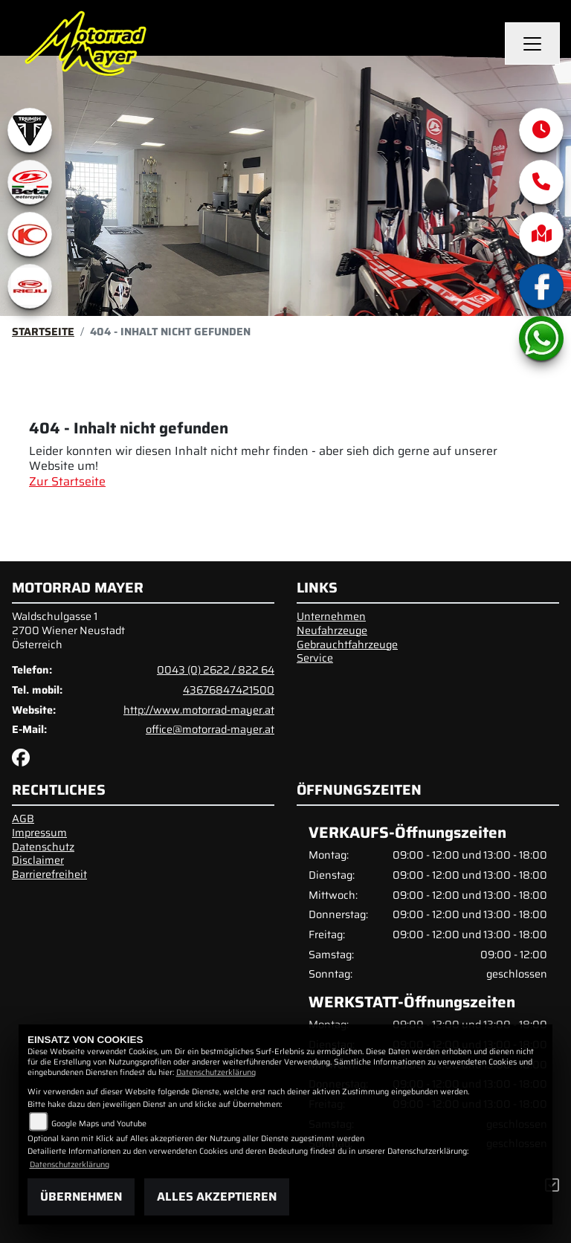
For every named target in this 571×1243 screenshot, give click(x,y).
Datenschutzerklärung (216, 1072)
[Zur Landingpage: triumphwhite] (29, 130)
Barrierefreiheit (49, 874)
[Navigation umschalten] (532, 43)
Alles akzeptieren (217, 1196)
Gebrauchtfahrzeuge (347, 644)
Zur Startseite (67, 481)
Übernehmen (81, 1196)
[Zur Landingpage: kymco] (29, 234)
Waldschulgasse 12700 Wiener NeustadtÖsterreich (68, 630)
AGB (23, 818)
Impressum (39, 832)
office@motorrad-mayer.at (210, 729)
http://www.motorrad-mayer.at (198, 710)
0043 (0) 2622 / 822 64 (215, 670)
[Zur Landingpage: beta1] (29, 182)
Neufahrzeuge (332, 630)
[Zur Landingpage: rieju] (29, 286)
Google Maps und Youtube (98, 1123)
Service (315, 658)
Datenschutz (43, 847)
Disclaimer (38, 860)
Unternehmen (331, 616)
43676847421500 (228, 690)
